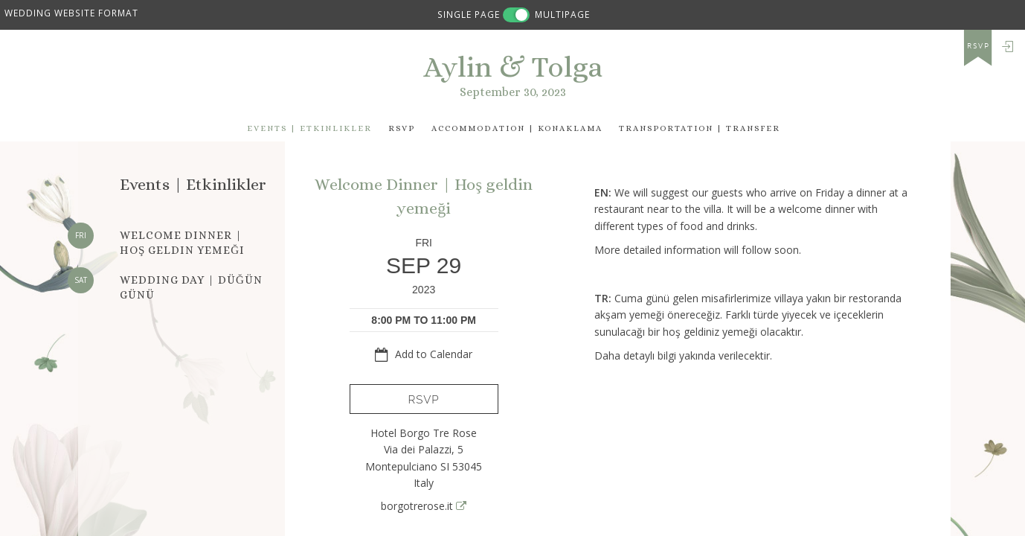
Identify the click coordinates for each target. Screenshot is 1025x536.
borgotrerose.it (423, 506)
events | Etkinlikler (309, 128)
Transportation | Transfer (699, 128)
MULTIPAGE (562, 14)
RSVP (424, 399)
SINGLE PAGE (468, 14)
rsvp (978, 46)
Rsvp (401, 128)
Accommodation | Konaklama (517, 128)
